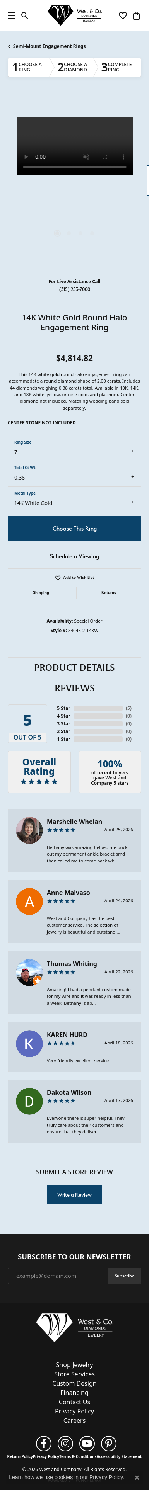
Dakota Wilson (69, 1092)
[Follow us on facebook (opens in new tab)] (43, 1443)
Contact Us (74, 1402)
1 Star (63, 739)
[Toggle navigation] (9, 15)
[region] (74, 184)
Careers (74, 1420)
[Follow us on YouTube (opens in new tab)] (87, 1443)
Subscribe (124, 1276)
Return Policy (20, 1456)
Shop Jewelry (74, 1365)
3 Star (63, 723)
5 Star (63, 708)
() (129, 708)
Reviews (75, 688)
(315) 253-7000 (74, 289)
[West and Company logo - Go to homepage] (75, 15)
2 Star (63, 731)
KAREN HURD (67, 1035)
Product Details (74, 668)
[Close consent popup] (137, 1477)
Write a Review (74, 1195)
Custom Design (74, 1383)
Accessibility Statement (119, 1456)
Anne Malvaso (68, 892)
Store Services (74, 1374)
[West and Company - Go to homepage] (75, 1329)
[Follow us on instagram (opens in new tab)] (65, 1443)
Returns (108, 592)
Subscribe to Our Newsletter (74, 1257)
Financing (74, 1392)
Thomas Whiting (72, 963)
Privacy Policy (74, 1411)
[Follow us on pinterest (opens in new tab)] (108, 1443)
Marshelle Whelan (74, 821)
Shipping (41, 592)
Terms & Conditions (78, 1456)
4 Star (63, 716)
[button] (25, 15)
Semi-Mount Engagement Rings (49, 46)
